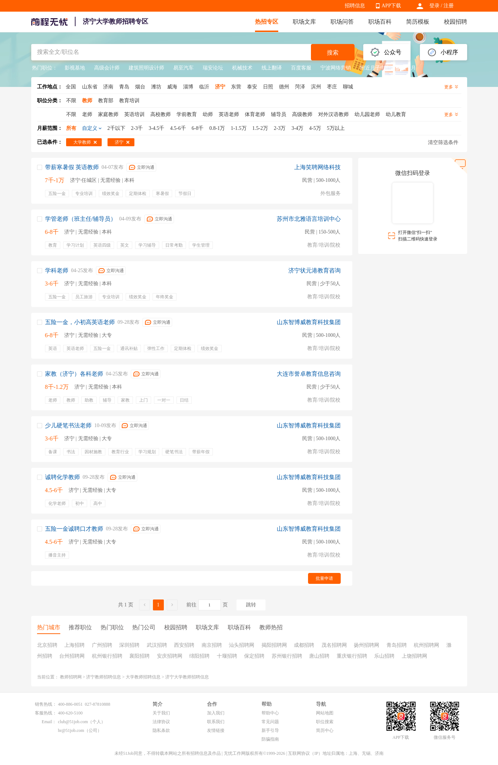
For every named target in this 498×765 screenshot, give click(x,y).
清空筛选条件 (443, 142)
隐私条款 (161, 730)
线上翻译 (272, 68)
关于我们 (161, 713)
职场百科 (380, 22)
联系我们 (215, 721)
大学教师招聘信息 (143, 677)
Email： (49, 721)
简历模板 (417, 22)
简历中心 (324, 730)
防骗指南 (270, 739)
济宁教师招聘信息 (103, 677)
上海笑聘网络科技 (317, 167)
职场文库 (304, 22)
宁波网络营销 (335, 68)
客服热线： (46, 713)
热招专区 (266, 22)
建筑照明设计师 (146, 68)
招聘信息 (355, 5)
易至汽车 (183, 68)
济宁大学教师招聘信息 (187, 677)
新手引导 (270, 730)
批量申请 (324, 578)
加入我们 (215, 713)
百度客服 (301, 68)
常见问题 (270, 721)
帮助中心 (270, 713)
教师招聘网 (71, 677)
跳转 (251, 604)
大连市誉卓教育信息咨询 (309, 374)
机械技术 (242, 68)
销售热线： (46, 704)
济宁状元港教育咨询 (314, 270)
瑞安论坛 (213, 68)
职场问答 (342, 22)
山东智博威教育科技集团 (309, 322)
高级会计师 (107, 68)
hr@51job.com (71, 730)
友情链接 (215, 730)
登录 (434, 5)
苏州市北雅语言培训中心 (309, 219)
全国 (71, 86)
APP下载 (391, 5)
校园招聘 (455, 22)
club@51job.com (73, 721)
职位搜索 (324, 721)
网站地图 (324, 713)
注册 (449, 5)
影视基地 (75, 68)
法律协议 (161, 721)
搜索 (333, 52)
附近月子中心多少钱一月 (388, 68)
